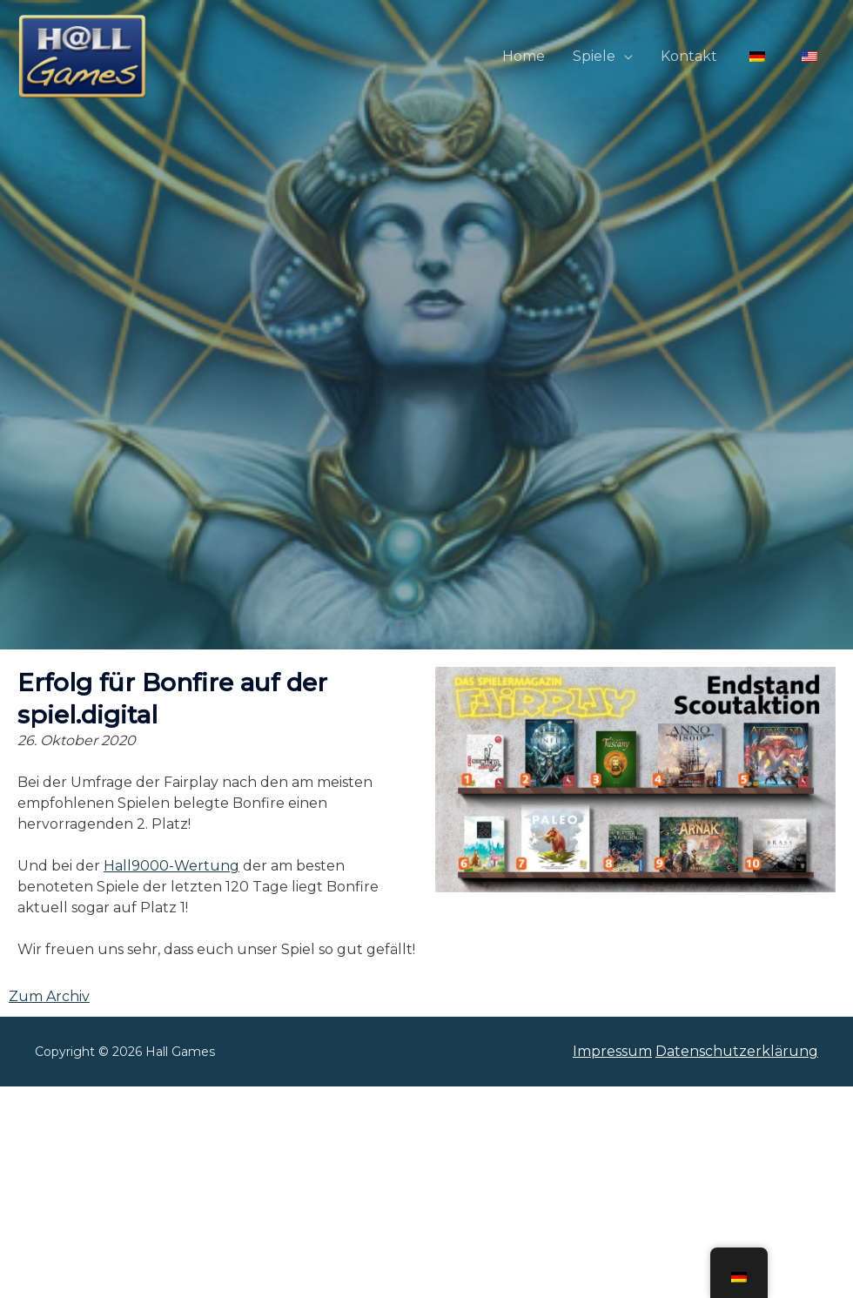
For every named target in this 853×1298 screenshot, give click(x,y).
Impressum (612, 1051)
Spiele (594, 56)
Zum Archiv (49, 996)
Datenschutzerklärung (736, 1051)
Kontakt (689, 56)
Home (523, 56)
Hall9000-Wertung (171, 865)
